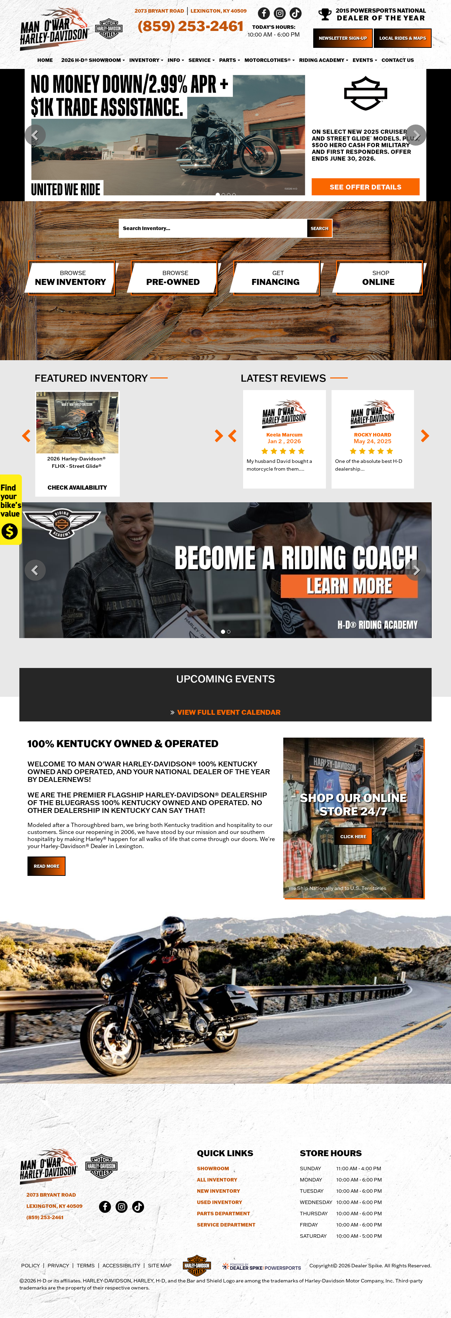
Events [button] (363, 60)
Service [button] (200, 60)
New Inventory (218, 1191)
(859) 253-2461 (44, 1217)
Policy (30, 1265)
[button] (35, 135)
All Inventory (217, 1180)
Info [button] (174, 60)
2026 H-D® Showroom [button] (91, 60)
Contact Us (398, 60)
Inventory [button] (144, 60)
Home (45, 60)
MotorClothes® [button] (268, 60)
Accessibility (121, 1265)
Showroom (213, 1168)
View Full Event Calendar (225, 712)
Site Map (160, 1265)
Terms (86, 1265)
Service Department (226, 1225)
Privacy (58, 1265)
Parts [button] (227, 60)
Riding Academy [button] (321, 60)
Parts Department (223, 1213)
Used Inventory (219, 1202)
